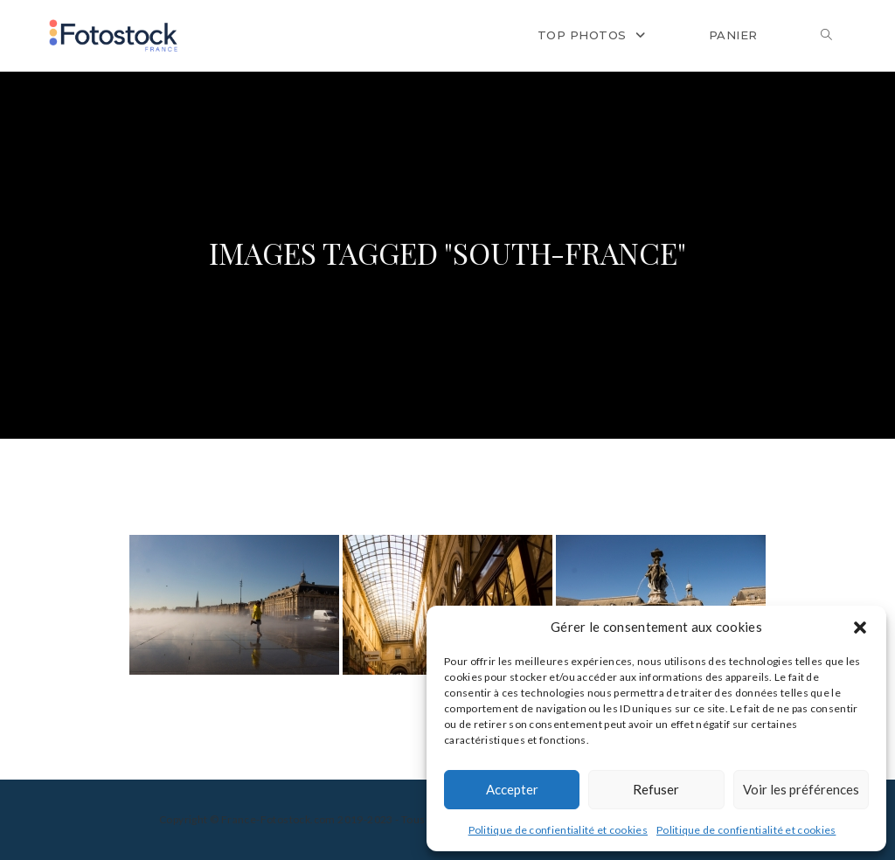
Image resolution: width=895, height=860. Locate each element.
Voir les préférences (801, 789)
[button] (860, 627)
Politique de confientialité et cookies (558, 829)
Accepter (512, 789)
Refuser (656, 789)
